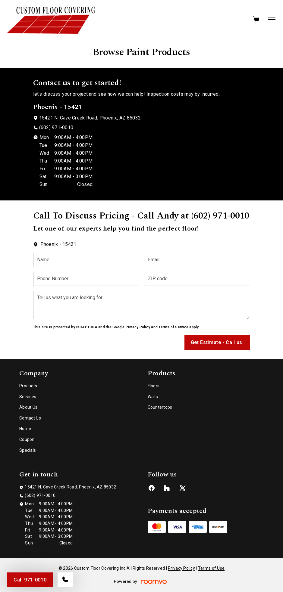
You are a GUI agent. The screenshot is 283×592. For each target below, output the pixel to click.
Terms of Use (211, 568)
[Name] (86, 260)
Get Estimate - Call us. (217, 342)
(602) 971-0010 (56, 127)
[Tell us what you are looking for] (141, 305)
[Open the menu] (272, 19)
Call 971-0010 (30, 580)
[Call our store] (65, 579)
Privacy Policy (138, 327)
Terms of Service (173, 327)
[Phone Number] (86, 279)
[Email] (197, 260)
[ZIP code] (197, 279)
